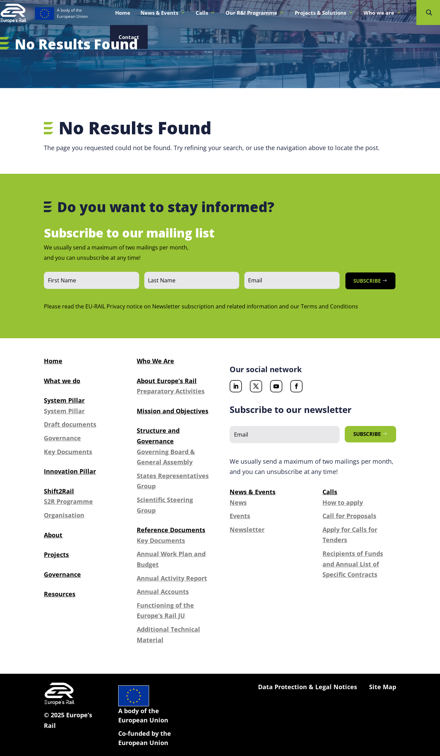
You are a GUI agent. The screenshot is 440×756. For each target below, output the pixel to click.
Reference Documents (171, 530)
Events (240, 516)
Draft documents (70, 424)
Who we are (382, 13)
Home (122, 12)
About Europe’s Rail (167, 381)
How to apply (342, 502)
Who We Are (155, 361)
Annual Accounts (163, 591)
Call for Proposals (349, 516)
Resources (59, 594)
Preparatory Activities (171, 391)
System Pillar (64, 400)
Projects (56, 554)
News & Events (162, 13)
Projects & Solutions (324, 13)
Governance (62, 438)
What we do (62, 381)
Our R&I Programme (254, 13)
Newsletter (247, 529)
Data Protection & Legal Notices (307, 687)
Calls (205, 13)
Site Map (382, 687)
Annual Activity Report (172, 578)
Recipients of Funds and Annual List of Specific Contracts (352, 563)
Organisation (64, 515)
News (238, 502)
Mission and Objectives (172, 411)
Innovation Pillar (70, 471)
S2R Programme (68, 501)
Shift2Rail (59, 491)
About (53, 535)
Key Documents (68, 452)
